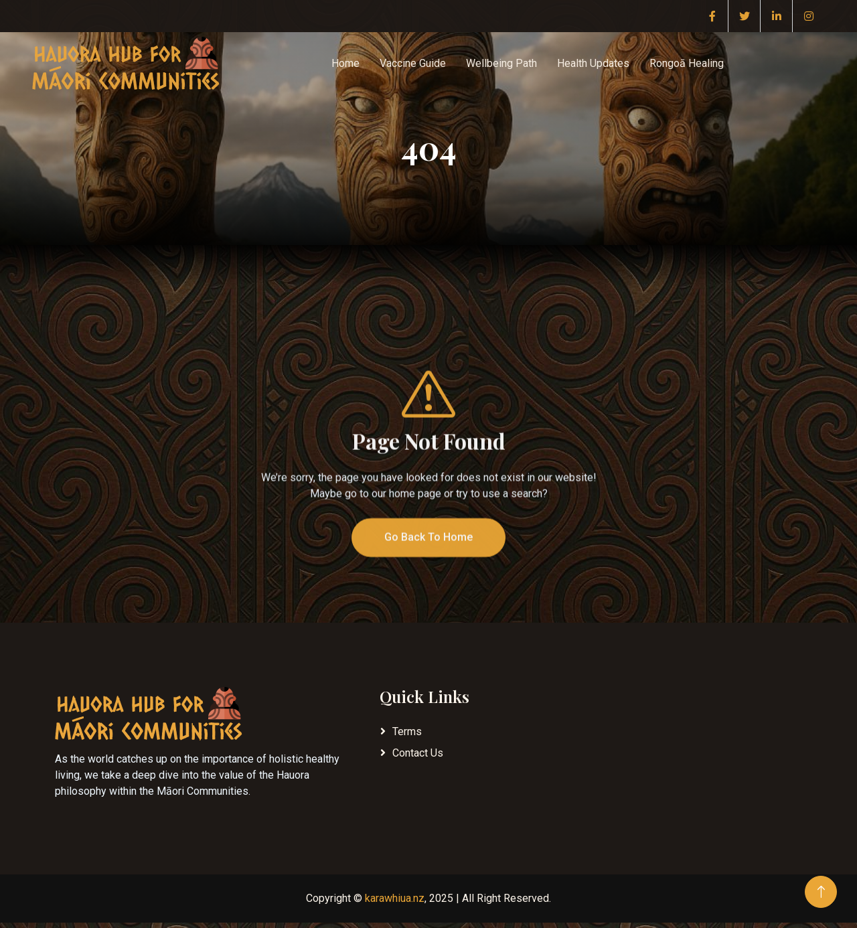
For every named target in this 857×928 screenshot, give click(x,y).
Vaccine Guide (413, 63)
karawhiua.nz (394, 898)
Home (345, 63)
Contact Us (417, 753)
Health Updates (593, 63)
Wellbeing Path (501, 63)
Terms (407, 731)
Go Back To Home (428, 563)
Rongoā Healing (686, 63)
